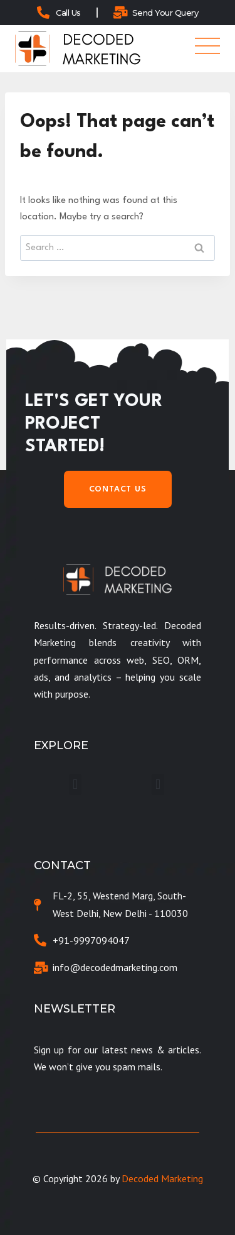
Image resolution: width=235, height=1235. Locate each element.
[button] (75, 784)
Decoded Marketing (162, 1178)
